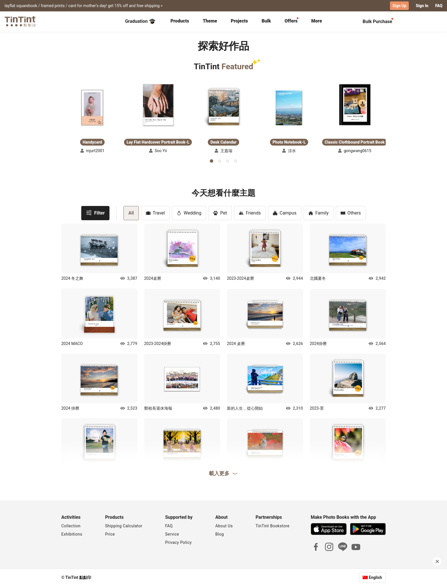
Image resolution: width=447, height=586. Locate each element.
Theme (210, 20)
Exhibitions (71, 534)
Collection (70, 525)
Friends (250, 212)
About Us (224, 525)
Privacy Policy (178, 542)
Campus (284, 212)
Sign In (422, 5)
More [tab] (316, 20)
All (131, 212)
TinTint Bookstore (272, 525)
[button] (92, 107)
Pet (220, 212)
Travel (155, 212)
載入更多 (223, 473)
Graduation (140, 21)
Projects (239, 20)
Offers (291, 20)
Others (351, 212)
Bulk (266, 20)
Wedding (189, 212)
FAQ (438, 5)
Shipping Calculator (124, 525)
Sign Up (400, 5)
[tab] (180, 21)
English (375, 577)
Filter (95, 212)
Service (172, 534)
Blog (219, 534)
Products (179, 20)
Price (110, 534)
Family (318, 212)
